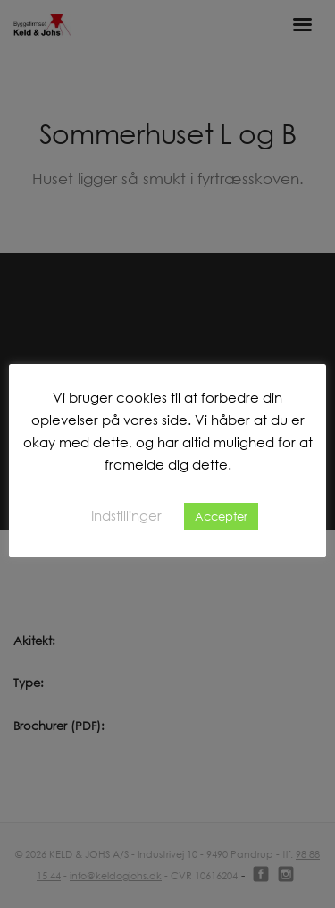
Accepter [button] (221, 516)
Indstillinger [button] (126, 515)
